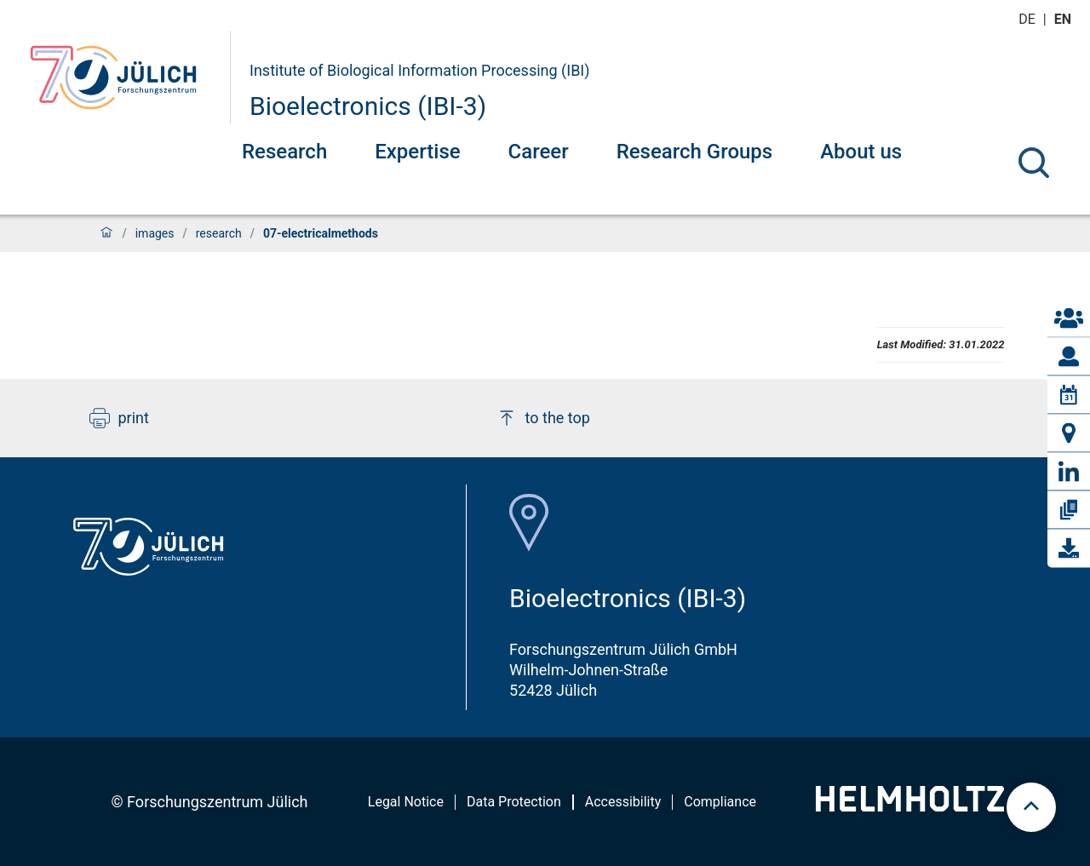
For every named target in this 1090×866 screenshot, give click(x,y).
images (155, 233)
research (219, 233)
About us (861, 151)
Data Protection (514, 802)
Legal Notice (406, 802)
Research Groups (695, 151)
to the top (543, 418)
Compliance (720, 802)
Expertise (417, 151)
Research (284, 151)
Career (538, 151)
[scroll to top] (1031, 807)
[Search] (1033, 162)
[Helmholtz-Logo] (910, 806)
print (119, 418)
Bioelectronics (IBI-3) (368, 106)
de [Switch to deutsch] (1028, 19)
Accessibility (623, 802)
